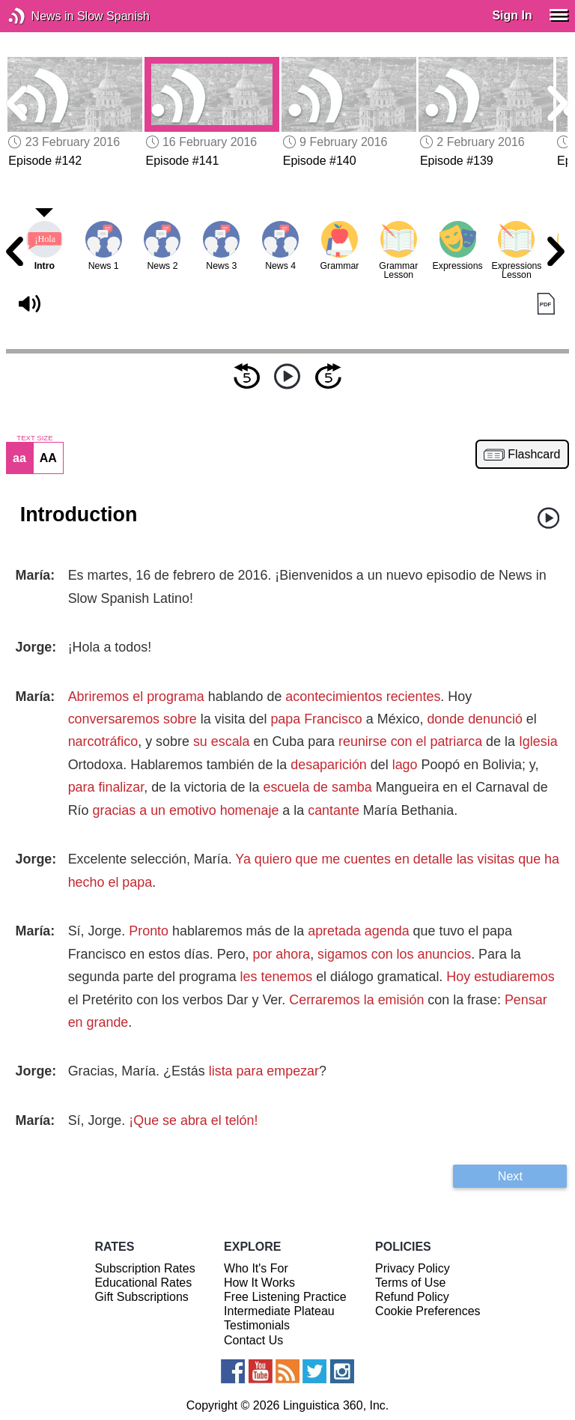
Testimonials (257, 1325)
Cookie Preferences (428, 1311)
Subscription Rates (144, 1268)
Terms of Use (410, 1282)
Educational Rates (143, 1282)
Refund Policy (412, 1296)
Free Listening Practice (285, 1296)
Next (510, 1176)
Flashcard (534, 455)
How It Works (259, 1282)
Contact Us (253, 1340)
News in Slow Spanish (39, 16)
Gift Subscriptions (141, 1296)
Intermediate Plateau (279, 1311)
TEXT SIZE (34, 438)
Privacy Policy (412, 1268)
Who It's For (256, 1268)
